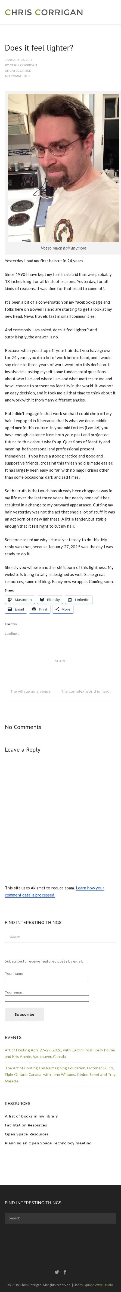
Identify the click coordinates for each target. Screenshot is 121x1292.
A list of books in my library (31, 1116)
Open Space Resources (27, 1134)
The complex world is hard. (88, 691)
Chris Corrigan (23, 65)
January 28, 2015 (18, 60)
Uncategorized (18, 71)
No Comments (17, 76)
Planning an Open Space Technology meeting (48, 1143)
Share (60, 661)
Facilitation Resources (26, 1125)
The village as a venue (28, 691)
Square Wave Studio (98, 1285)
